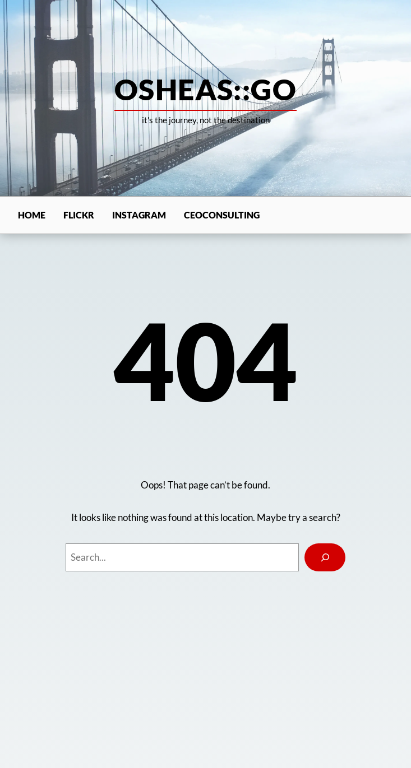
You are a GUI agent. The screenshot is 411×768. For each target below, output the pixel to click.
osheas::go (205, 89)
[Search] (324, 557)
